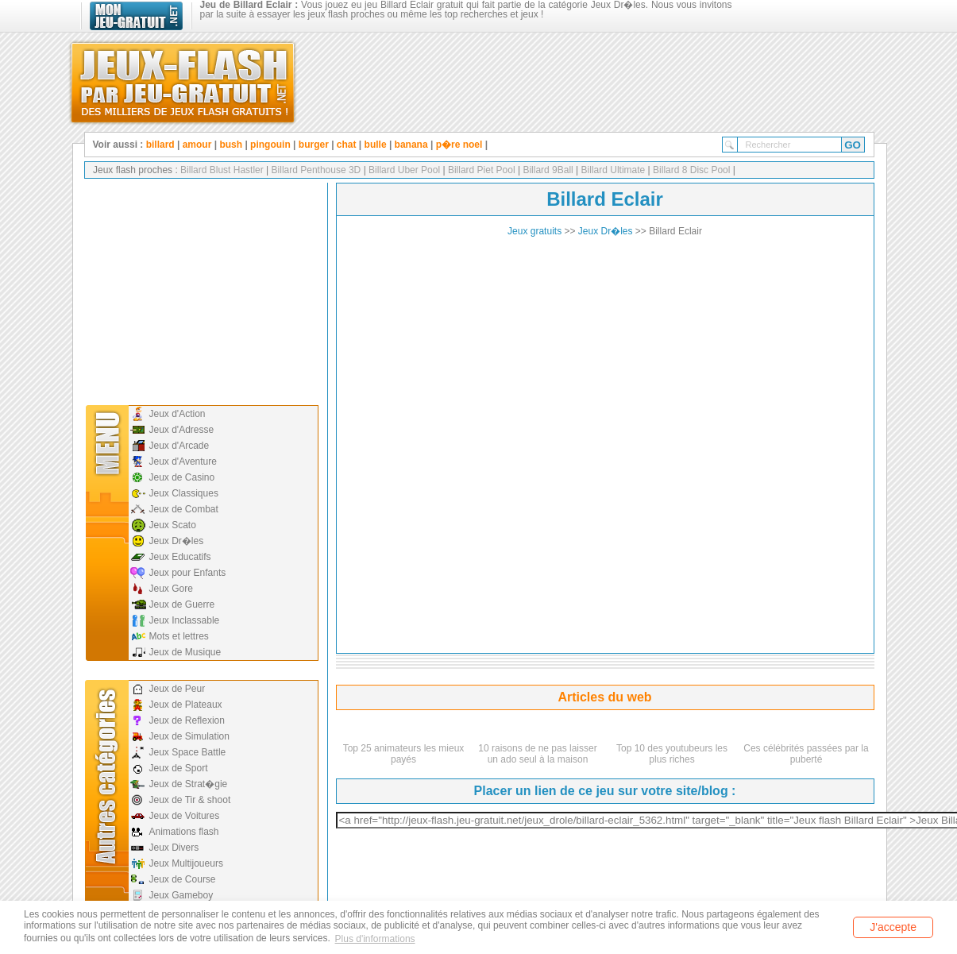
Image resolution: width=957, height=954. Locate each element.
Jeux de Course (182, 879)
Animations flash (184, 831)
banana (411, 144)
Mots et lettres (179, 636)
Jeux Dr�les (176, 541)
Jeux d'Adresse (181, 429)
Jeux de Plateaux (185, 704)
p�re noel (459, 144)
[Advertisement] (200, 290)
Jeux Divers (174, 847)
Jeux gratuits (534, 231)
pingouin (270, 144)
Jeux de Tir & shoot (190, 799)
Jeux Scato (172, 525)
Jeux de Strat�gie (188, 784)
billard (160, 144)
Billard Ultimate (611, 170)
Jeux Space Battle (187, 752)
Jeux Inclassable (184, 620)
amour (197, 144)
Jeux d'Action (177, 413)
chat (347, 144)
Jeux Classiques (183, 493)
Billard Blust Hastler (222, 170)
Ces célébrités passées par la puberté (805, 754)
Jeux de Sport (178, 768)
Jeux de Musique (185, 652)
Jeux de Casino (182, 477)
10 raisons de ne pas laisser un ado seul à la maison (537, 754)
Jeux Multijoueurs (186, 863)
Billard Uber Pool (403, 170)
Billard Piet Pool (480, 170)
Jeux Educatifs (180, 556)
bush (230, 144)
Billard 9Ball (546, 170)
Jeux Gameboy (181, 895)
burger (314, 144)
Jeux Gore (171, 588)
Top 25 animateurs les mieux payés (404, 754)
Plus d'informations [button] (375, 938)
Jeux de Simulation (189, 736)
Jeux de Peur (177, 688)
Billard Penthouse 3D (314, 170)
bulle (376, 144)
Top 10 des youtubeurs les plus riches (671, 754)
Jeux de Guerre (182, 604)
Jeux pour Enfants (187, 572)
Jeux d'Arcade (179, 445)
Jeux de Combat (183, 509)
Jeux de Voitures (184, 815)
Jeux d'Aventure (183, 461)
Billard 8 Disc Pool (690, 170)
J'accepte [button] (893, 927)
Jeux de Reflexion (187, 720)
